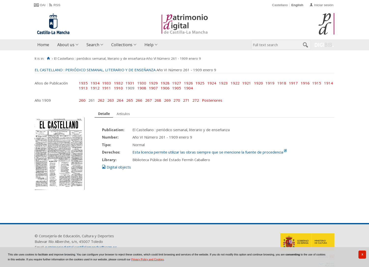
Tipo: (106, 144)
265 (130, 100)
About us (65, 44)
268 (158, 100)
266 (139, 100)
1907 (153, 87)
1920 (258, 83)
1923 (223, 83)
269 (168, 100)
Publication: (113, 129)
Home (43, 44)
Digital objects (119, 167)
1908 (141, 87)
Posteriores (212, 100)
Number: (110, 137)
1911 (106, 87)
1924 (211, 83)
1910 (118, 87)
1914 (328, 83)
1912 (95, 87)
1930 (141, 83)
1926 (188, 83)
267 (149, 100)
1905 (176, 87)
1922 (235, 83)
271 (187, 100)
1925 (200, 83)
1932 (118, 83)
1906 (165, 87)
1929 (153, 83)
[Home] (48, 58)
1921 (246, 83)
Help (149, 44)
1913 (83, 87)
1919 (270, 83)
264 (120, 100)
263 (111, 100)
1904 (188, 87)
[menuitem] (44, 44)
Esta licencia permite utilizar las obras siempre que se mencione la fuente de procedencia (207, 152)
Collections (121, 44)
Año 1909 (43, 100)
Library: (109, 159)
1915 (316, 83)
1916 (305, 83)
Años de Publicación (51, 83)
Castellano (280, 5)
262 (101, 100)
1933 (106, 83)
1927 (176, 83)
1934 (95, 83)
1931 (130, 83)
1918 (281, 83)
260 (82, 100)
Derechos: (111, 152)
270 (177, 100)
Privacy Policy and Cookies (147, 259)
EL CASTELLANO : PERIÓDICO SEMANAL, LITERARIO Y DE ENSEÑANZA (95, 69)
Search (92, 44)
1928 (165, 83)
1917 (293, 83)
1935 (83, 83)
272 (196, 100)
